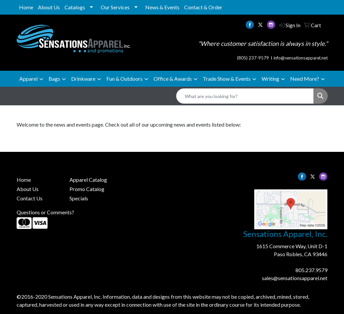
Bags (54, 78)
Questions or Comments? (45, 212)
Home (26, 7)
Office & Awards (173, 78)
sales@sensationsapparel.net (294, 278)
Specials (78, 198)
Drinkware (83, 78)
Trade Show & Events (227, 78)
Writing (270, 78)
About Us (49, 7)
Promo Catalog (86, 189)
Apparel (28, 78)
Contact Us (30, 198)
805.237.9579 (311, 270)
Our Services (115, 7)
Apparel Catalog (88, 179)
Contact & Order (203, 7)
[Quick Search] (245, 96)
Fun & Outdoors (124, 78)
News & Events (162, 7)
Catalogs (74, 7)
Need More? (304, 78)
